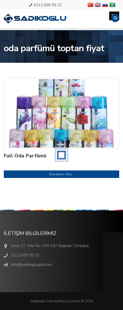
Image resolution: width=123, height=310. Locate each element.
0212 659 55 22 (48, 5)
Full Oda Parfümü (25, 155)
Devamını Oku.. (61, 174)
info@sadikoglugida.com (32, 264)
